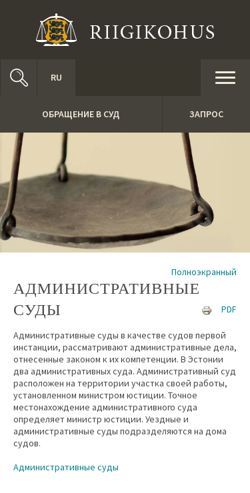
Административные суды (66, 467)
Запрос (206, 114)
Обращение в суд (80, 114)
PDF (229, 309)
